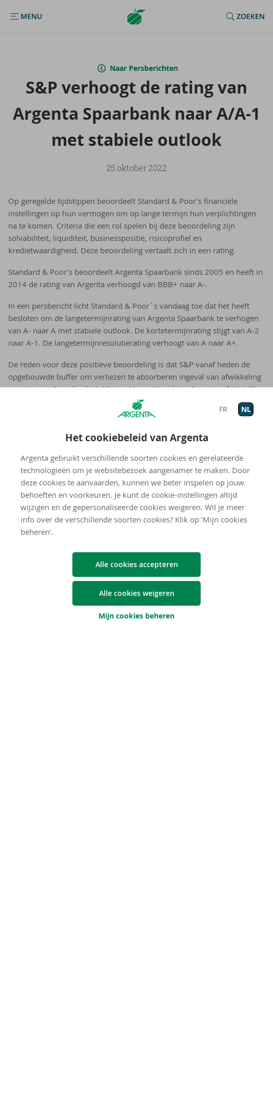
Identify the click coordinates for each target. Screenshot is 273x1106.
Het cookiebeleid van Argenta (136, 438)
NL (246, 409)
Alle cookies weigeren (136, 593)
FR (223, 409)
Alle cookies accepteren (136, 564)
